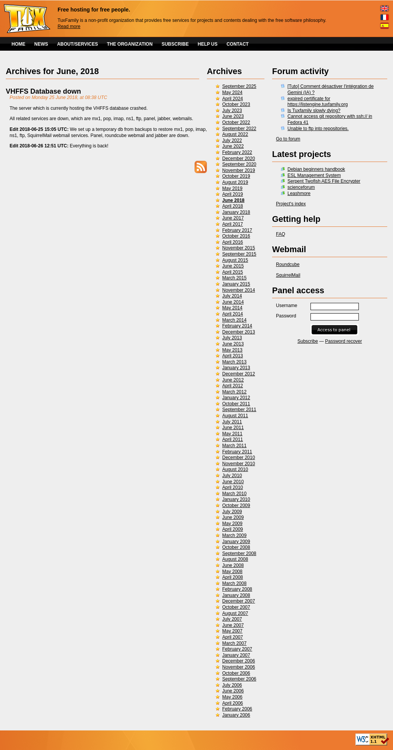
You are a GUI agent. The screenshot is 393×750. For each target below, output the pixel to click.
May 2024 (232, 92)
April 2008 (232, 577)
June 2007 (233, 625)
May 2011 (232, 433)
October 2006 (236, 673)
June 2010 (233, 481)
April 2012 (232, 385)
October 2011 (236, 403)
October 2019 (236, 176)
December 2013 (238, 332)
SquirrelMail (288, 275)
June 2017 (233, 218)
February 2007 (237, 649)
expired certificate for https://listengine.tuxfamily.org (317, 101)
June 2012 (233, 380)
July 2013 (232, 337)
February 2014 (237, 326)
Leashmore (298, 193)
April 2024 (232, 98)
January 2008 (236, 595)
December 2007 (238, 601)
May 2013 (232, 350)
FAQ (280, 234)
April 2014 (232, 314)
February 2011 (237, 451)
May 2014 (232, 308)
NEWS (41, 44)
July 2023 (232, 110)
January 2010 (236, 499)
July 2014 (232, 296)
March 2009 (234, 535)
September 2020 (239, 164)
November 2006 (238, 667)
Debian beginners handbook (316, 169)
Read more (69, 26)
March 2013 (234, 362)
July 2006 (232, 685)
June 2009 (233, 517)
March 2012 (234, 392)
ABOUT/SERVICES (77, 44)
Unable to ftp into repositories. (317, 128)
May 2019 (232, 188)
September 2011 (239, 409)
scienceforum (301, 187)
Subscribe (307, 341)
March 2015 (234, 278)
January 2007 (236, 655)
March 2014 (234, 320)
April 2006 (232, 703)
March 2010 (234, 493)
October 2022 (236, 122)
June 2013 (233, 344)
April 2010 (232, 487)
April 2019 (232, 194)
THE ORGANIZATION (130, 44)
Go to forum (288, 139)
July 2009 (232, 511)
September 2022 (239, 128)
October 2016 (236, 236)
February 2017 (237, 230)
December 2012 (238, 374)
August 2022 (235, 134)
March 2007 (234, 643)
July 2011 (232, 422)
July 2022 (232, 140)
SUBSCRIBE (175, 44)
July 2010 (232, 475)
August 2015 (235, 260)
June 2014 (233, 302)
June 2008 (233, 565)
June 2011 (233, 427)
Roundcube (287, 264)
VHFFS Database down (43, 91)
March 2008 (234, 583)
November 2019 (238, 170)
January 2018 (236, 212)
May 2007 (232, 631)
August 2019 (235, 182)
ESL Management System (314, 175)
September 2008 (239, 553)
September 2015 (239, 254)
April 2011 (232, 439)
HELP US (208, 44)
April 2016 (232, 242)
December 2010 (238, 457)
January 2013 (236, 367)
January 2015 (236, 284)
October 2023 (236, 104)
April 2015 (232, 272)
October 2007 (236, 607)
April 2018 (232, 206)
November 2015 (238, 248)
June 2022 (233, 146)
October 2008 (236, 547)
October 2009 (236, 505)
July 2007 (232, 619)
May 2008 (232, 571)
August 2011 (235, 415)
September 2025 (239, 86)
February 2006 (237, 709)
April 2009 (232, 529)
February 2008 (237, 589)
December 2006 (238, 661)
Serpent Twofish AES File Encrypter (323, 181)
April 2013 (232, 355)
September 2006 (239, 679)
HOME (18, 44)
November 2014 (238, 290)
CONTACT (237, 44)
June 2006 (233, 691)
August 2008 (235, 559)
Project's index (291, 203)
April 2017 (232, 224)
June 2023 (233, 116)
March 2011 (234, 445)
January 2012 (236, 397)
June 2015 (233, 266)
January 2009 (236, 541)
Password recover (343, 341)
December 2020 (238, 158)
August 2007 (235, 613)
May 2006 (232, 697)
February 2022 (237, 152)
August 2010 (235, 469)
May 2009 (232, 523)
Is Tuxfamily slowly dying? (313, 110)
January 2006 (236, 715)
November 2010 (238, 463)
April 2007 (232, 637)
